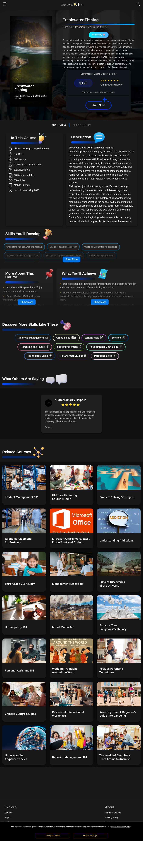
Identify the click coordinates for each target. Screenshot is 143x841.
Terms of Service (113, 812)
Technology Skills (39, 355)
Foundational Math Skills (106, 346)
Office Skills (66, 337)
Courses (8, 812)
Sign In (8, 817)
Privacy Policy (111, 817)
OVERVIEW (59, 125)
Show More (71, 259)
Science (118, 337)
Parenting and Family (35, 346)
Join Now (98, 105)
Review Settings (90, 835)
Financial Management (33, 337)
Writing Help (94, 337)
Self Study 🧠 (98, 35)
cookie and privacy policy (121, 827)
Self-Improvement (69, 346)
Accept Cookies (53, 835)
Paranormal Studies (73, 355)
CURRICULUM (82, 125)
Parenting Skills (105, 355)
